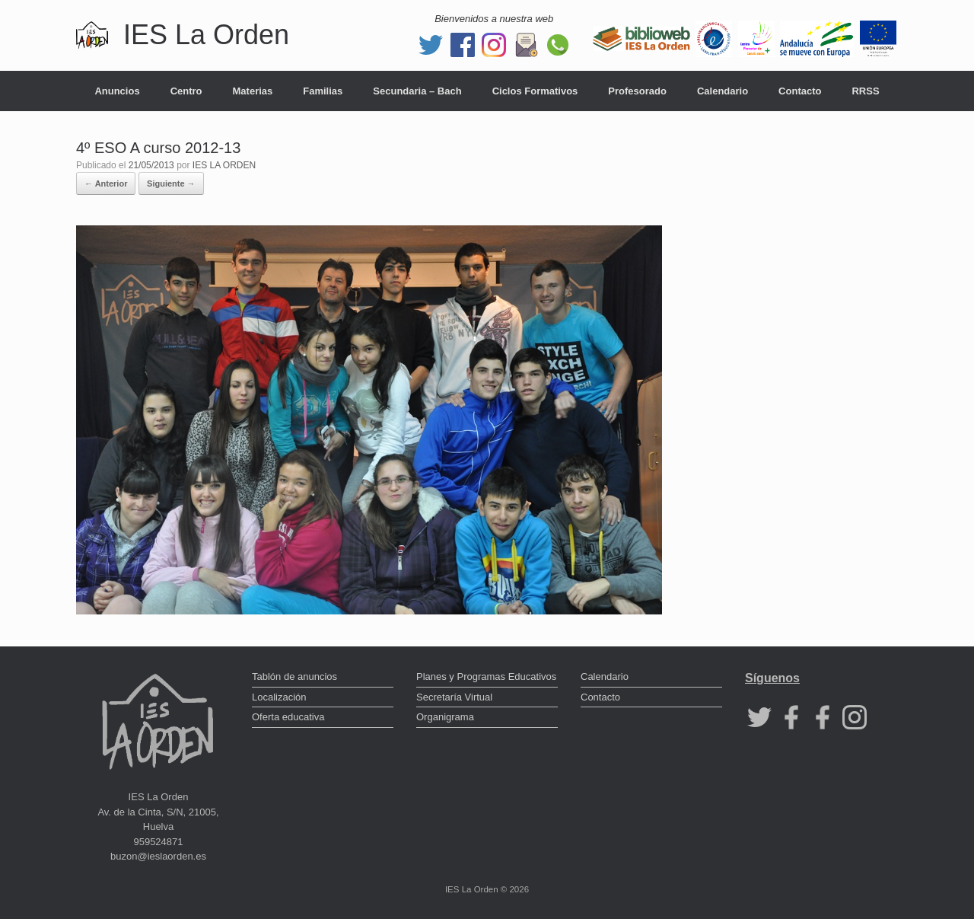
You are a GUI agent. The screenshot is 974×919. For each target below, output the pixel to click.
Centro (186, 91)
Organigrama (445, 717)
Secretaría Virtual (454, 697)
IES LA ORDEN (224, 165)
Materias (253, 91)
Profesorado (637, 91)
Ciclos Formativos (535, 91)
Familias (322, 91)
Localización (279, 697)
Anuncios (116, 91)
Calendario (722, 91)
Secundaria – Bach (417, 91)
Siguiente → (171, 183)
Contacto (799, 91)
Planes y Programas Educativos (486, 676)
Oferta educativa (288, 717)
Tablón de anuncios (294, 676)
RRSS (865, 91)
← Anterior (105, 183)
